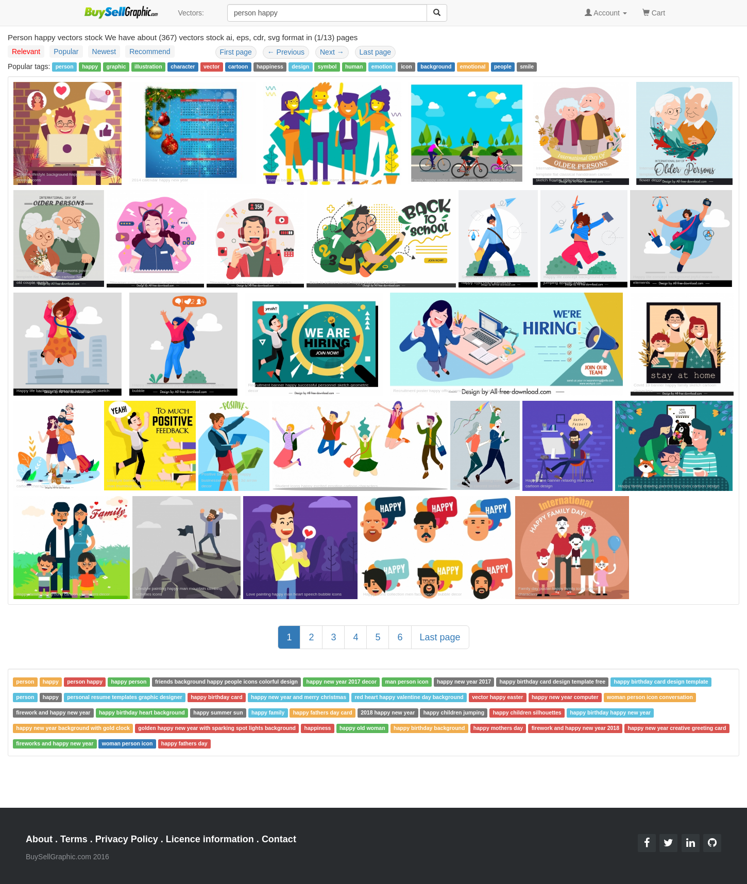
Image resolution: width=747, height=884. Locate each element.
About (39, 839)
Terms (74, 839)
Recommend (149, 51)
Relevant (26, 51)
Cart (653, 12)
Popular (66, 51)
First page (236, 52)
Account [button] (606, 13)
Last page (376, 52)
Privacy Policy (126, 839)
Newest (104, 51)
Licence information (210, 839)
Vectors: (191, 13)
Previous (285, 52)
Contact (279, 839)
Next (332, 52)
